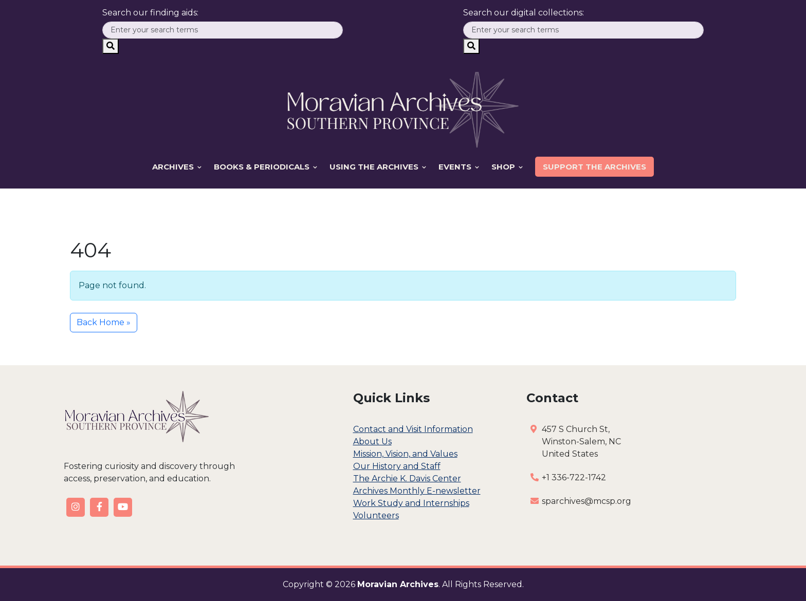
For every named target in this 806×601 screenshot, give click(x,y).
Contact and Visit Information (413, 429)
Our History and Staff (397, 466)
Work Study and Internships (411, 503)
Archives (177, 167)
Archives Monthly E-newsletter (417, 491)
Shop (507, 167)
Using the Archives (377, 167)
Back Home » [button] (104, 322)
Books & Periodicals (265, 167)
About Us (372, 441)
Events (458, 167)
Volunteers (376, 515)
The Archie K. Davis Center (407, 478)
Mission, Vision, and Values (405, 454)
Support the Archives (594, 167)
